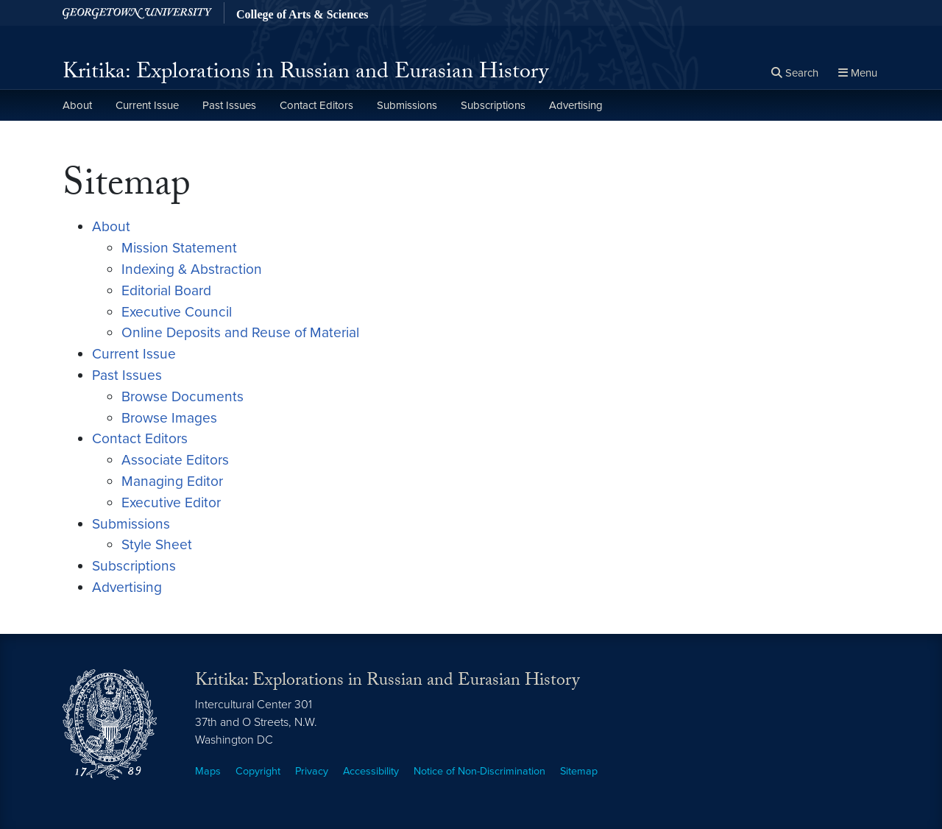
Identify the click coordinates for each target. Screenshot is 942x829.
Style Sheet (156, 544)
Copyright (258, 771)
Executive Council (176, 311)
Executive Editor (171, 502)
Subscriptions (493, 105)
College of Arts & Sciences (302, 14)
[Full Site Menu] (857, 73)
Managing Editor (172, 481)
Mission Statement (179, 247)
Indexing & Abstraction (191, 269)
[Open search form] (795, 73)
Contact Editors (316, 105)
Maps (208, 771)
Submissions (407, 105)
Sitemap (579, 771)
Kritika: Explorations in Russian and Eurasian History (305, 74)
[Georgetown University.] (137, 13)
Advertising (576, 105)
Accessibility (371, 771)
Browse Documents (182, 396)
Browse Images (169, 417)
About (77, 105)
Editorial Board (166, 290)
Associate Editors (175, 459)
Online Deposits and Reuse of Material (240, 332)
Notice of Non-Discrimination (479, 771)
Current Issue (147, 105)
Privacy (311, 771)
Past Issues (229, 105)
